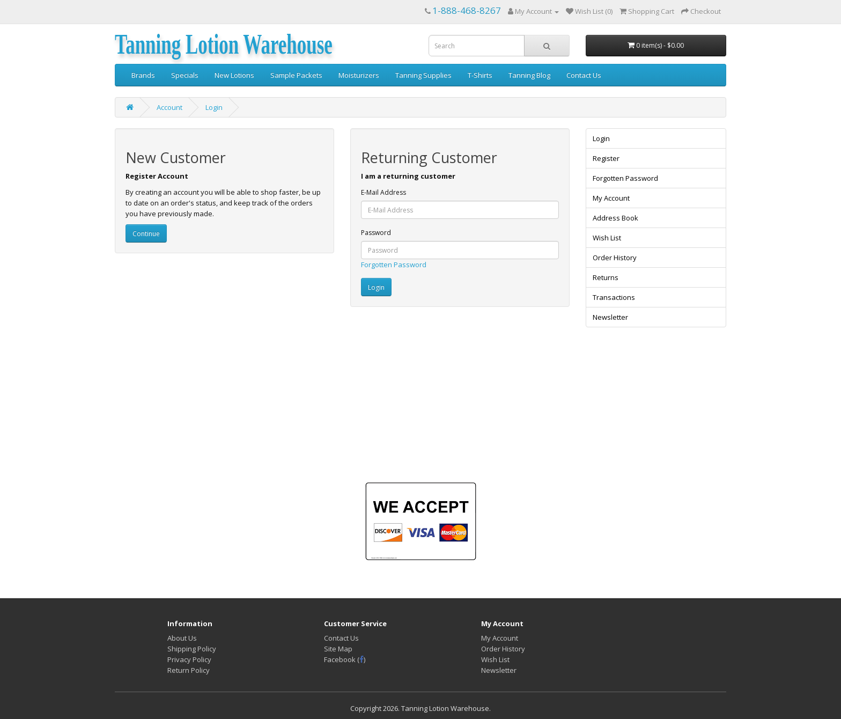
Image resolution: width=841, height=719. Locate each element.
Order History (615, 257)
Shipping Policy (191, 649)
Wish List (607, 238)
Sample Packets (296, 75)
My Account (611, 198)
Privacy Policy (189, 659)
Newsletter (610, 317)
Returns (605, 277)
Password (376, 232)
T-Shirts (480, 75)
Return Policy (188, 670)
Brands (143, 75)
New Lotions (234, 75)
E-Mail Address (383, 192)
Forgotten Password (393, 264)
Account (169, 107)
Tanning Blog (529, 75)
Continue (146, 233)
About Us (182, 638)
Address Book (615, 218)
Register (606, 158)
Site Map (338, 649)
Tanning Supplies (423, 75)
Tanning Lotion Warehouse (224, 45)
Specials (184, 75)
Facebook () (344, 659)
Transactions (614, 297)
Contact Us (583, 75)
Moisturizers (358, 75)
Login (214, 107)
